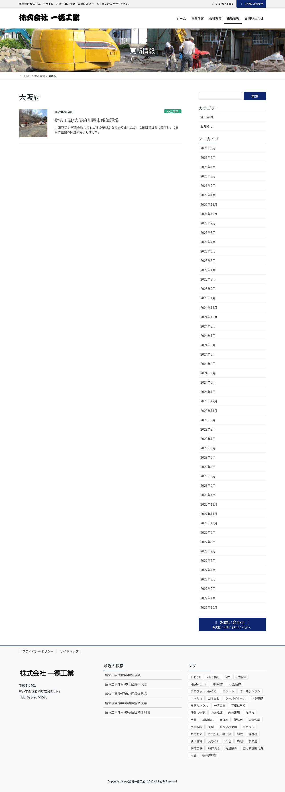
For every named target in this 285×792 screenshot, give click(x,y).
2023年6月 (208, 448)
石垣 (228, 741)
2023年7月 (208, 438)
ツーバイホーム (235, 698)
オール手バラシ (250, 691)
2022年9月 (208, 532)
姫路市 (238, 720)
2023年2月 (208, 485)
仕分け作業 (198, 713)
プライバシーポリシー (37, 651)
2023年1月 (208, 495)
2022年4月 (208, 570)
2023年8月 (208, 429)
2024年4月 (208, 363)
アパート (228, 691)
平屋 (211, 727)
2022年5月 (208, 560)
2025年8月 (208, 232)
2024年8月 (208, 326)
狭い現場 (196, 741)
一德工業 (219, 705)
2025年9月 (208, 223)
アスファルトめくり (204, 691)
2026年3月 (208, 176)
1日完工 (196, 677)
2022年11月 (208, 513)
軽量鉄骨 (231, 748)
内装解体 (216, 713)
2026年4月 (208, 167)
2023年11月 (208, 410)
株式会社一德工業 (219, 734)
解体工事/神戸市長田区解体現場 (127, 712)
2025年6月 (208, 251)
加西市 (250, 713)
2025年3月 (208, 279)
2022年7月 (208, 551)
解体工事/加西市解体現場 (122, 675)
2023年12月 (208, 401)
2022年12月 (208, 504)
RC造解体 (234, 684)
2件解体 (241, 677)
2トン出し (213, 677)
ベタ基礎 (257, 698)
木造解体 (196, 734)
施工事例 (173, 111)
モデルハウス (199, 705)
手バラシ (248, 727)
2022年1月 (208, 598)
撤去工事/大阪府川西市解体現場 (87, 120)
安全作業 (254, 720)
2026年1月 (208, 195)
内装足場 (234, 713)
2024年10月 (208, 317)
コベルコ (196, 698)
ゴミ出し (214, 698)
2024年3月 (208, 373)
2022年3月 (208, 579)
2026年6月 (208, 148)
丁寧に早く (238, 705)
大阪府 (224, 720)
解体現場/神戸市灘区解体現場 (126, 703)
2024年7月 (208, 335)
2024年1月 (208, 391)
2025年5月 (208, 260)
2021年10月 (208, 607)
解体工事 (196, 748)
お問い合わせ (251, 4)
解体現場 (214, 748)
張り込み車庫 (228, 727)
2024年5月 (208, 354)
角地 (240, 741)
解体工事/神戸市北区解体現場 (126, 684)
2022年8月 (208, 542)
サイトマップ (69, 651)
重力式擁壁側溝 (253, 748)
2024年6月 (208, 345)
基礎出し (208, 720)
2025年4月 (208, 270)
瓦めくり (214, 741)
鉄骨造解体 (209, 755)
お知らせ (206, 126)
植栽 (240, 734)
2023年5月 (208, 457)
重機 (193, 755)
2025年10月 (208, 214)
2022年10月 (208, 523)
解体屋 (252, 741)
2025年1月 (208, 298)
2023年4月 (208, 466)
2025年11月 (208, 204)
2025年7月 (208, 242)
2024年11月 (208, 307)
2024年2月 (208, 382)
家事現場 (196, 727)
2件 (228, 677)
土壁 (193, 720)
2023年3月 (208, 476)
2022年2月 (208, 588)
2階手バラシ (199, 684)
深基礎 (252, 734)
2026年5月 (208, 157)
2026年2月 (208, 185)
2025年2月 (208, 288)
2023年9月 (208, 420)
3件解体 (217, 684)
